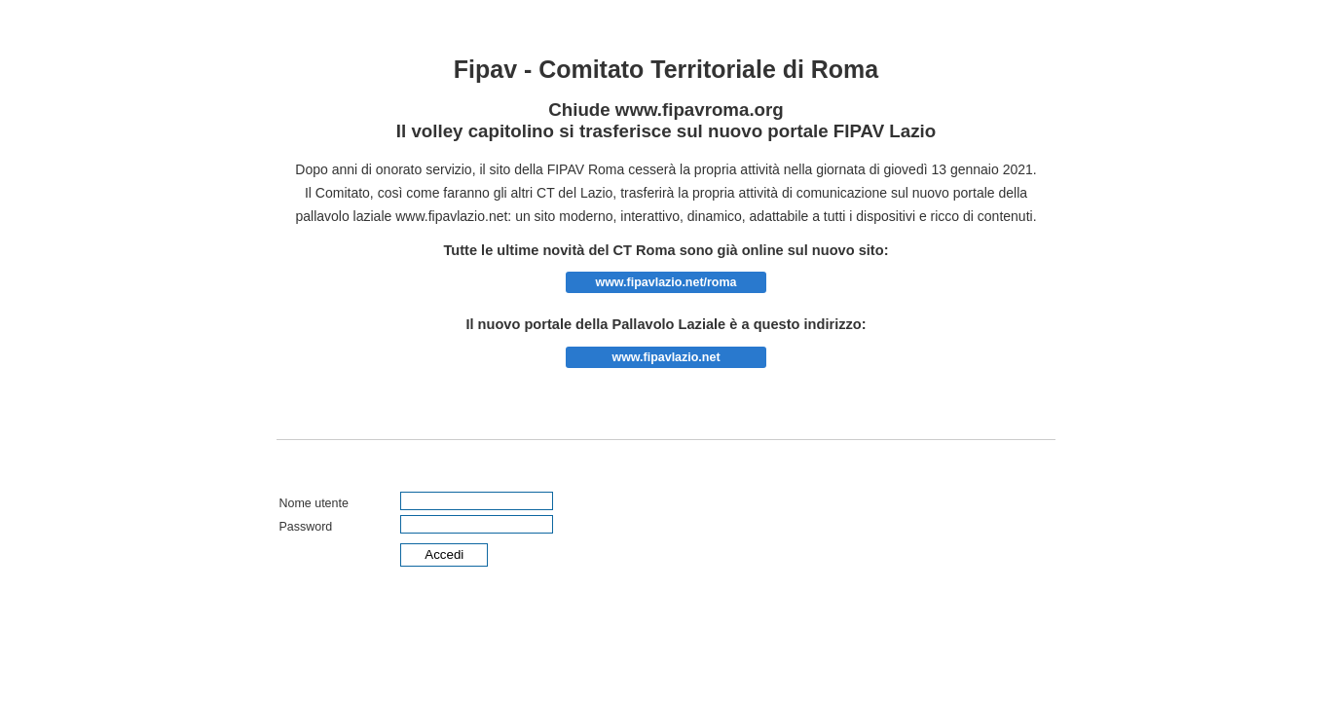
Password (305, 527)
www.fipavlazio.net (665, 357)
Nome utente (313, 503)
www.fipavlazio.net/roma (665, 282)
